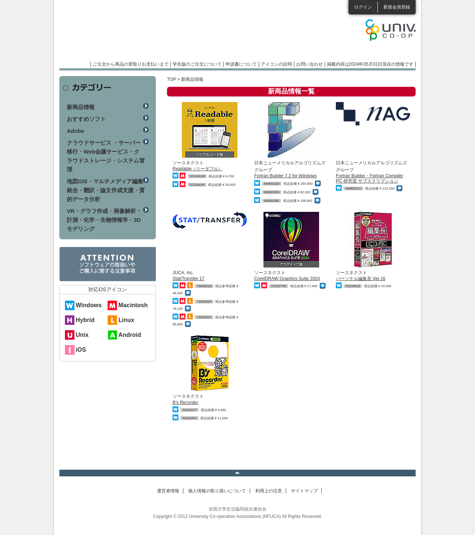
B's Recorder (185, 402)
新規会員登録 (396, 7)
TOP (171, 79)
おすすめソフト (86, 119)
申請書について (241, 64)
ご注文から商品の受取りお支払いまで (130, 64)
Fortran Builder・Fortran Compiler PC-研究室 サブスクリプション (369, 178)
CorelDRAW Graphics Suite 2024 (287, 278)
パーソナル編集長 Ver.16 (360, 278)
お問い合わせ (309, 64)
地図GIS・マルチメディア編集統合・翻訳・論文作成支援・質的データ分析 (106, 190)
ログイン (363, 7)
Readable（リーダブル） (198, 168)
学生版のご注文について (197, 64)
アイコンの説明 (276, 64)
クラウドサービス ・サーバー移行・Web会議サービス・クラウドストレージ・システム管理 (106, 156)
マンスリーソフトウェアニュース (138, 33)
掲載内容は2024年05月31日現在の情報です (370, 64)
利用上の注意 (268, 490)
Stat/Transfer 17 (188, 278)
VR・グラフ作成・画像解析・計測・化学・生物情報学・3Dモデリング (104, 220)
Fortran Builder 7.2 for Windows (285, 175)
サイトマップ (304, 490)
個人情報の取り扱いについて (217, 490)
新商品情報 (81, 107)
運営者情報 (168, 490)
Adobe (75, 131)
